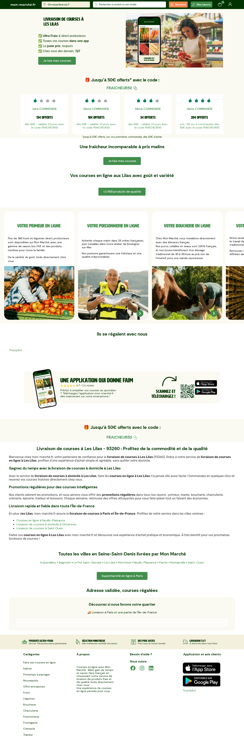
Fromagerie (30, 722)
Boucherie (29, 704)
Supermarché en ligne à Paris (122, 576)
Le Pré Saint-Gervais (87, 562)
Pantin (163, 562)
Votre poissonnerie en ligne (113, 225)
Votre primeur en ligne (39, 225)
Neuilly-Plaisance (145, 562)
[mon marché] (23, 4)
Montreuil (124, 562)
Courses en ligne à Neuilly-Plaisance (40, 520)
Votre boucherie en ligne (187, 225)
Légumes (29, 698)
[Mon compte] (230, 4)
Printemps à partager (36, 674)
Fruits (26, 692)
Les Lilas (109, 562)
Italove (27, 668)
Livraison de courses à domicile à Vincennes (46, 524)
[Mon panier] (219, 4)
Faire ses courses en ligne (39, 662)
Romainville (177, 562)
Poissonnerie (31, 716)
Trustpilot (15, 350)
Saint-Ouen (196, 562)
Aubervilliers (48, 562)
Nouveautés (30, 680)
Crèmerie (29, 728)
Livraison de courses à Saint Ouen (39, 528)
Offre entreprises (34, 686)
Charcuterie (30, 710)
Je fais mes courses (57, 61)
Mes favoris (201, 4)
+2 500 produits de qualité (122, 192)
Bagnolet (65, 562)
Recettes (178, 4)
